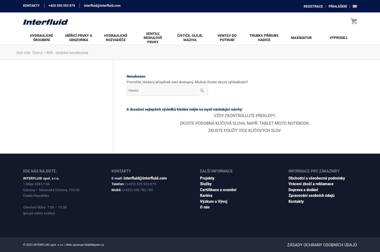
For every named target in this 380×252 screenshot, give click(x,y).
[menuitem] (313, 6)
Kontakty (296, 201)
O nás (205, 207)
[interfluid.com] (45, 21)
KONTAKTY (31, 5)
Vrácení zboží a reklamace (311, 184)
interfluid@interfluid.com (102, 5)
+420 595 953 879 (62, 5)
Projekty (207, 178)
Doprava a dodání (303, 190)
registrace (313, 6)
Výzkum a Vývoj (213, 201)
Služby (206, 184)
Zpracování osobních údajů (312, 195)
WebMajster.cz (94, 245)
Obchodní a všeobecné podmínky (317, 178)
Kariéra (206, 195)
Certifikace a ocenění (218, 190)
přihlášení (338, 6)
